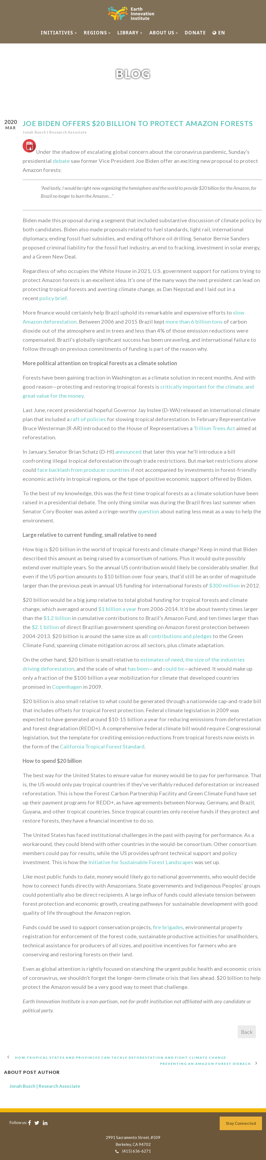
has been (138, 668)
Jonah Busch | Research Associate (55, 132)
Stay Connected (241, 1123)
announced (128, 451)
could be (173, 668)
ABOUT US (163, 33)
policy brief (53, 298)
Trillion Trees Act (214, 428)
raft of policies (88, 419)
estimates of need (161, 659)
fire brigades (168, 927)
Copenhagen (67, 686)
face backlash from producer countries (83, 469)
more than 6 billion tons (194, 321)
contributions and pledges (180, 636)
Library (130, 33)
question (148, 511)
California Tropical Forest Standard (102, 746)
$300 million (224, 585)
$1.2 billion (57, 618)
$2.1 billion (45, 627)
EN (218, 33)
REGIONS (97, 33)
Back (247, 1032)
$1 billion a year (117, 609)
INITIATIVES (59, 33)
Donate (195, 33)
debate (61, 161)
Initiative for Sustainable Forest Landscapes (140, 862)
